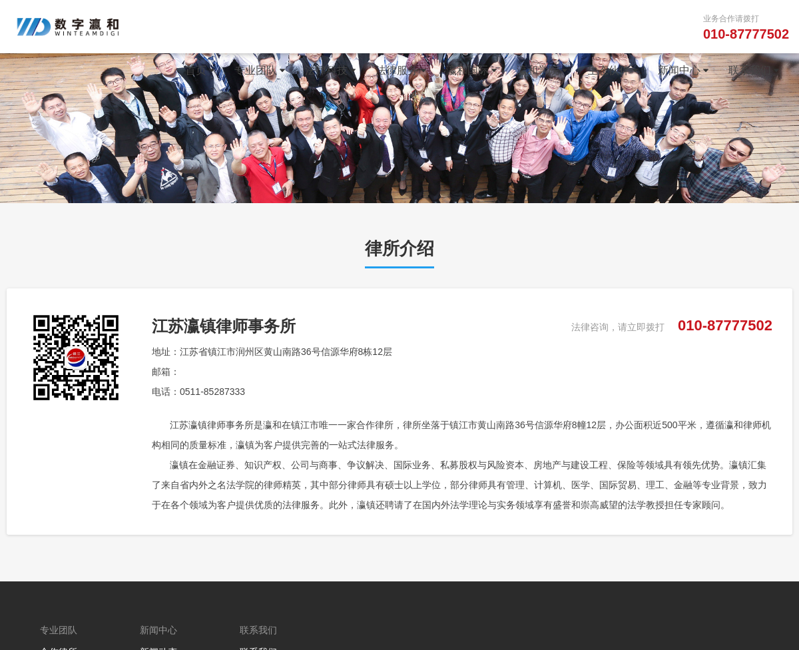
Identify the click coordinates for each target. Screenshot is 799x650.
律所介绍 (399, 248)
